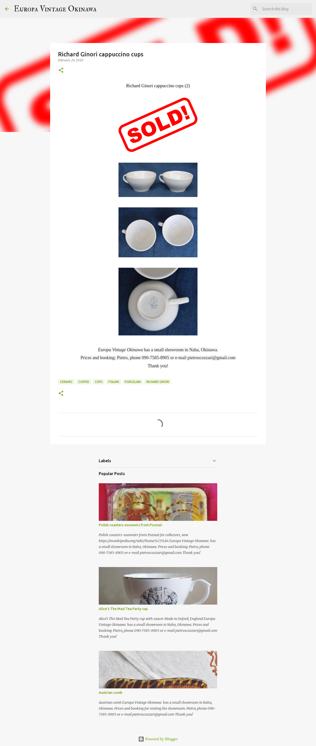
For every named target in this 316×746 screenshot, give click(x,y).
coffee (83, 381)
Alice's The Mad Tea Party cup (123, 609)
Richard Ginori (157, 381)
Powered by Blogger (158, 739)
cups (98, 381)
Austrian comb (110, 693)
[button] (61, 70)
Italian (113, 381)
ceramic (66, 381)
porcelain (133, 381)
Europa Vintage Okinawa (55, 9)
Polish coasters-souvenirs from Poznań (130, 525)
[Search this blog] (286, 9)
